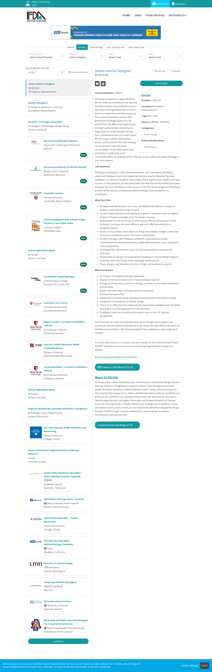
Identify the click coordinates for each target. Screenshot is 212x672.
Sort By (31, 72)
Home (126, 15)
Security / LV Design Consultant (45, 121)
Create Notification (78, 72)
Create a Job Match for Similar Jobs (118, 367)
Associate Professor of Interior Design (65, 166)
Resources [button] (177, 15)
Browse (82, 47)
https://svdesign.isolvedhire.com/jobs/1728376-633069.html (117, 356)
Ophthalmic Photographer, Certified (64, 498)
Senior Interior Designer (41, 83)
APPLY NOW (161, 83)
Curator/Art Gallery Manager (59, 276)
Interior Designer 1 (38, 102)
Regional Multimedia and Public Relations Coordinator (58, 408)
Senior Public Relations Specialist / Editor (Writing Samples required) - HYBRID (63, 476)
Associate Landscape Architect (60, 140)
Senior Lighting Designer (41, 250)
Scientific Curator (53, 193)
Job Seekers (160, 4)
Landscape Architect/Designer (60, 582)
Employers (179, 4)
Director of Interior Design (58, 563)
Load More (58, 641)
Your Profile (155, 15)
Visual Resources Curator (58, 601)
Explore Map (96, 47)
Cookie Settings (189, 665)
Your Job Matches (116, 47)
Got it (204, 665)
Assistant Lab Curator (56, 302)
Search (70, 47)
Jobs (137, 15)
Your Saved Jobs (137, 47)
